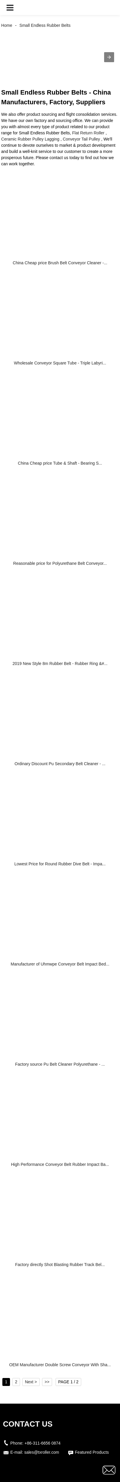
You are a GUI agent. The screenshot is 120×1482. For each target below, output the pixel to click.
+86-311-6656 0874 (42, 1443)
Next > (31, 1381)
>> (47, 1381)
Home (6, 25)
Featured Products (92, 1452)
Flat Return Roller (88, 133)
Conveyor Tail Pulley (81, 139)
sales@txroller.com (41, 1452)
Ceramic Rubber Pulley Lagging (30, 139)
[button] (10, 7)
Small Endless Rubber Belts (45, 25)
